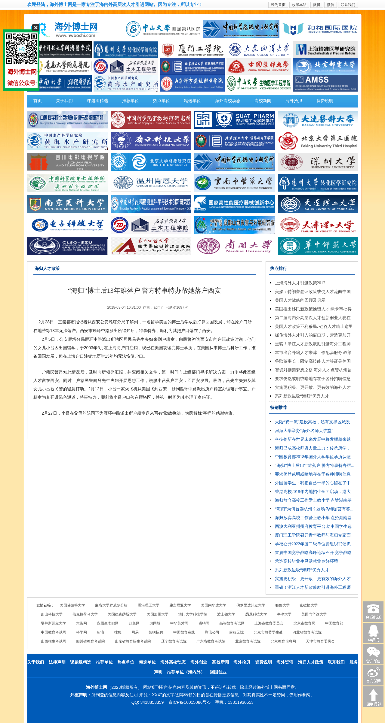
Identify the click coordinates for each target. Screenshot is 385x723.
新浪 (100, 632)
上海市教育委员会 (268, 623)
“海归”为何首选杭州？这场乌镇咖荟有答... (314, 509)
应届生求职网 (108, 623)
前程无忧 (236, 632)
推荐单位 (130, 100)
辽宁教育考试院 (173, 641)
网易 (135, 632)
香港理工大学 (148, 605)
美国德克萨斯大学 (122, 614)
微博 (316, 5)
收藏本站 (299, 5)
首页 (37, 100)
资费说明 (324, 100)
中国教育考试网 (53, 632)
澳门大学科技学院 (192, 614)
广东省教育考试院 (210, 641)
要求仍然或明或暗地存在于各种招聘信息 (313, 379)
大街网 (81, 623)
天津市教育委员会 (320, 641)
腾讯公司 (212, 632)
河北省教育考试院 (307, 632)
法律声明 (57, 662)
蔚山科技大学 (52, 614)
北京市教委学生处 (268, 632)
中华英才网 (179, 623)
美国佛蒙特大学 (72, 605)
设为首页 (278, 5)
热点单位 (161, 100)
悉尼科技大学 (256, 614)
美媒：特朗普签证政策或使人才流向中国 (313, 291)
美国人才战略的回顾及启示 (300, 300)
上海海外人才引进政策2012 (300, 283)
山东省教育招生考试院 (133, 641)
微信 (330, 5)
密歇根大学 (309, 605)
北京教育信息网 (283, 641)
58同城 (154, 623)
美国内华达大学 (213, 605)
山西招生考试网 (53, 641)
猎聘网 (204, 623)
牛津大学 (284, 614)
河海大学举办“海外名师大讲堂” (304, 430)
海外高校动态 (227, 100)
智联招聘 (156, 632)
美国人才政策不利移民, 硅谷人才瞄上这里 (314, 326)
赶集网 (134, 623)
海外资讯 (284, 662)
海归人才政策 (310, 662)
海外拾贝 (293, 100)
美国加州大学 (157, 614)
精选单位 (192, 100)
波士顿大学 (226, 614)
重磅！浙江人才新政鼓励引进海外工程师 (313, 344)
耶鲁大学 (282, 605)
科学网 (81, 632)
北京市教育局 (304, 623)
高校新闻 (262, 100)
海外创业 (198, 662)
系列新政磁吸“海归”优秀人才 (302, 396)
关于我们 (64, 100)
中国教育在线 (184, 632)
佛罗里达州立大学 (250, 605)
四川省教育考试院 (90, 641)
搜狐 (118, 632)
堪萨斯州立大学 (53, 623)
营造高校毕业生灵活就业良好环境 (306, 561)
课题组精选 (97, 100)
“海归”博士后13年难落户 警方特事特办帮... (314, 465)
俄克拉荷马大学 (85, 614)
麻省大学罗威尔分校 (111, 605)
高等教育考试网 (232, 623)
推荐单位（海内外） (186, 672)
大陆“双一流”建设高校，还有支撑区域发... (314, 422)
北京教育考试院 (247, 641)
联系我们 (348, 5)
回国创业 (218, 672)
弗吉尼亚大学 (180, 605)
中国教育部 (334, 623)
